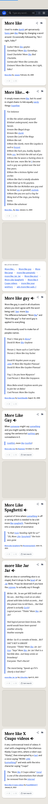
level (33, 580)
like (16, 33)
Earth (26, 607)
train (16, 533)
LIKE (28, 759)
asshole (34, 190)
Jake (9, 364)
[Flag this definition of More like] (41, 23)
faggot (17, 147)
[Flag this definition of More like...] (42, 91)
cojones (12, 587)
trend (39, 772)
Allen (17, 210)
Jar (6, 583)
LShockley (24, 677)
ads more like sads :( (26, 287)
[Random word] (33, 12)
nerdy (36, 102)
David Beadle (23, 398)
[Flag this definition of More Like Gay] (42, 414)
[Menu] (44, 13)
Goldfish (11, 443)
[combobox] (21, 13)
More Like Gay (10, 449)
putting (31, 433)
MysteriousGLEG (29, 545)
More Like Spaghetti (14, 279)
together (15, 105)
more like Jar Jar (13, 276)
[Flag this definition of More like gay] (42, 297)
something (35, 426)
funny (7, 33)
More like (8, 75)
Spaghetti (26, 536)
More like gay (25, 269)
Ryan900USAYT (32, 785)
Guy (9, 650)
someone (14, 426)
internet (31, 779)
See (17, 311)
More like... (9, 210)
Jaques (17, 75)
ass (13, 154)
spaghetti (18, 523)
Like (19, 536)
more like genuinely (26, 272)
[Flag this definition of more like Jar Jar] (42, 565)
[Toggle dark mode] (39, 13)
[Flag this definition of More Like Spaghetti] (42, 504)
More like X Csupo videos (14, 785)
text (36, 755)
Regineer (21, 449)
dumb (21, 29)
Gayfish (28, 443)
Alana (27, 339)
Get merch (26, 455)
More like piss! (31, 276)
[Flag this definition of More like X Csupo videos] (42, 733)
